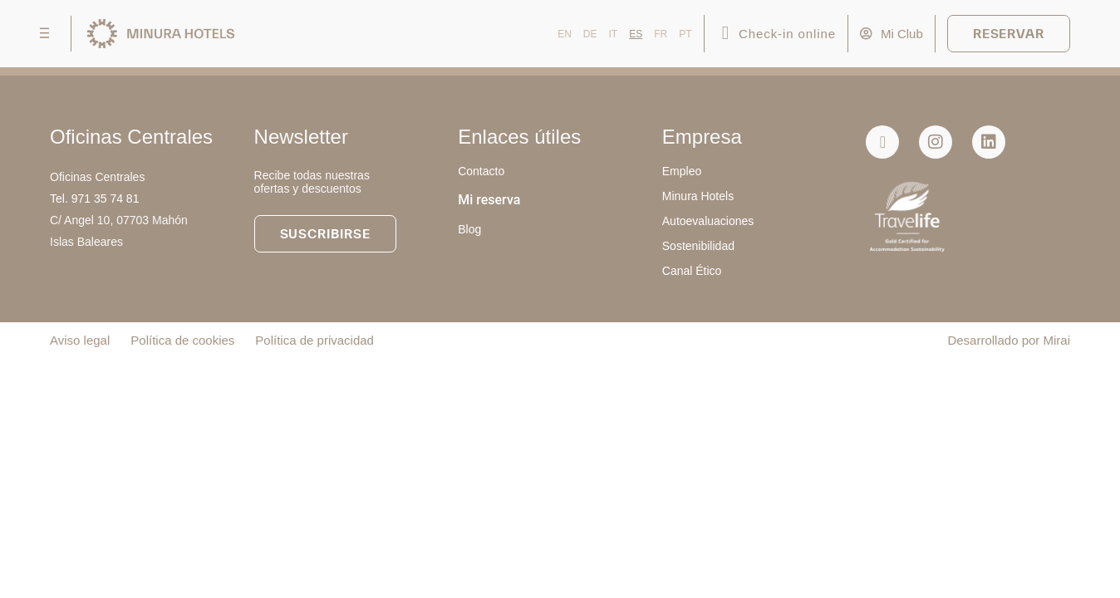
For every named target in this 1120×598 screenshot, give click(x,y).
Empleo (681, 171)
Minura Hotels (698, 196)
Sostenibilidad (698, 245)
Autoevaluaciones (708, 221)
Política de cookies (182, 340)
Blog (469, 229)
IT (613, 34)
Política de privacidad (314, 340)
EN (565, 34)
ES (635, 34)
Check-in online (787, 34)
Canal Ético (692, 270)
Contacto (481, 171)
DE (590, 34)
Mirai (1057, 340)
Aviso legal (80, 340)
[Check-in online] (725, 33)
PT (685, 34)
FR (660, 34)
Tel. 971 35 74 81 (94, 198)
